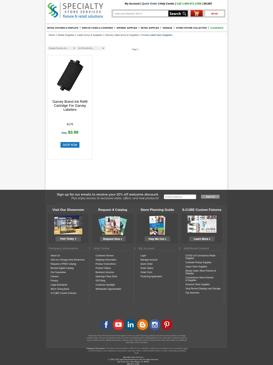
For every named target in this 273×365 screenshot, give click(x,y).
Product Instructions (106, 264)
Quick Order (149, 3)
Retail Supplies (66, 35)
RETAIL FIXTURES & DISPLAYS (62, 28)
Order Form (146, 272)
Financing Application (151, 276)
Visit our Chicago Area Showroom (68, 259)
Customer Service (105, 255)
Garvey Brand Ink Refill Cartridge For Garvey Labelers (69, 105)
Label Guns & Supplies (89, 35)
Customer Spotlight (105, 284)
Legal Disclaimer (59, 284)
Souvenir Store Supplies (197, 284)
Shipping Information (106, 259)
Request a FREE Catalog (63, 264)
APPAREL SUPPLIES (127, 28)
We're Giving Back (60, 289)
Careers (55, 276)
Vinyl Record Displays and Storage (202, 288)
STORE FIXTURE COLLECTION (191, 28)
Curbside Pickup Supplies (198, 262)
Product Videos (103, 268)
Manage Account (148, 259)
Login (143, 255)
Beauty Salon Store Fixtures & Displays (200, 272)
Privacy (54, 280)
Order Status (146, 268)
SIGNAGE (167, 28)
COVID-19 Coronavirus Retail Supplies (200, 257)
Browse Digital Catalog (62, 268)
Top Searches (192, 292)
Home (52, 35)
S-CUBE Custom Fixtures (63, 293)
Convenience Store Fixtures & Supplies (199, 279)
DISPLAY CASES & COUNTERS (97, 28)
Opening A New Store (106, 276)
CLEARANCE (216, 28)
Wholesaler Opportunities (108, 289)
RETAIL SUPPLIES (150, 28)
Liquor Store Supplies (196, 266)
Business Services (105, 272)
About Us (55, 255)
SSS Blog (100, 280)
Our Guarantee (58, 272)
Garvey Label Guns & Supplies (122, 35)
